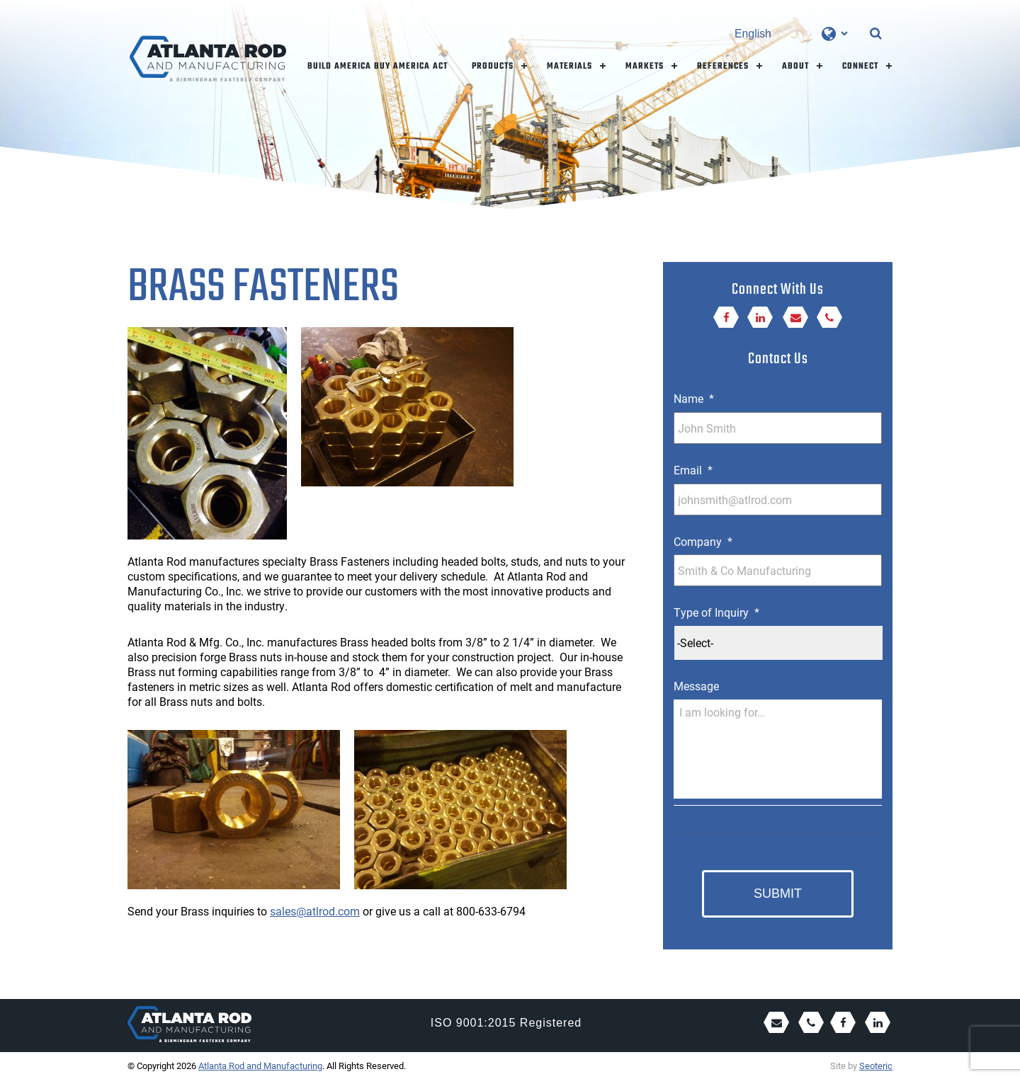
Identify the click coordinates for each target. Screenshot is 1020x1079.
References (723, 66)
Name (694, 399)
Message (696, 686)
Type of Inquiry (716, 612)
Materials (569, 66)
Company (703, 542)
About (795, 66)
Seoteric (875, 1065)
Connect (860, 66)
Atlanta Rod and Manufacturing (260, 1065)
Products (493, 66)
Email (693, 470)
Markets (644, 66)
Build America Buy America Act (377, 66)
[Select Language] (791, 33)
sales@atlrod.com (315, 910)
